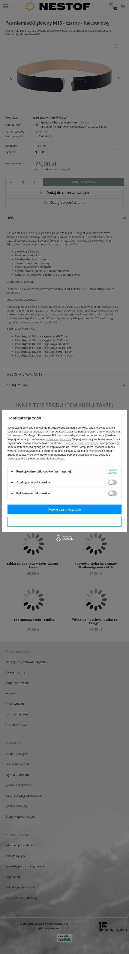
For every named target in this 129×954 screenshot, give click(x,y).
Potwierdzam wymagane (64, 522)
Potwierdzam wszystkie (64, 509)
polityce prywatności (58, 439)
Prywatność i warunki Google (81, 443)
